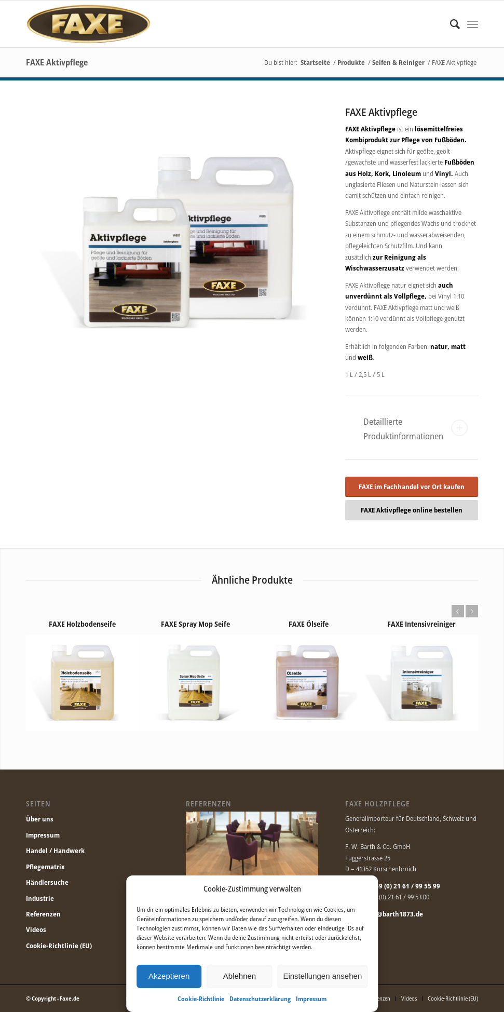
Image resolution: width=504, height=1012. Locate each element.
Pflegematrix (45, 866)
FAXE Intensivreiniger (421, 624)
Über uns (39, 819)
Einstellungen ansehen (322, 975)
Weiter (472, 611)
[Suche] (450, 24)
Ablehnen (239, 975)
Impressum (311, 998)
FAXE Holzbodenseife (82, 624)
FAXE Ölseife (309, 624)
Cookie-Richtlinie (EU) (59, 945)
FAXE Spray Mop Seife (195, 624)
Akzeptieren (168, 975)
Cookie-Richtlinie (201, 998)
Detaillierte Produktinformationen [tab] (415, 428)
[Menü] (472, 24)
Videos (36, 929)
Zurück (458, 611)
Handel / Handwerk (55, 850)
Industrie (40, 898)
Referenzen (43, 914)
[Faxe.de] (88, 24)
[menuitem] (450, 24)
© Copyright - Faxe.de (52, 998)
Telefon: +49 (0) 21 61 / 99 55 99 (392, 885)
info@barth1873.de (394, 914)
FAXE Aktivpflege (57, 62)
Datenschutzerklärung (260, 998)
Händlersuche (47, 882)
